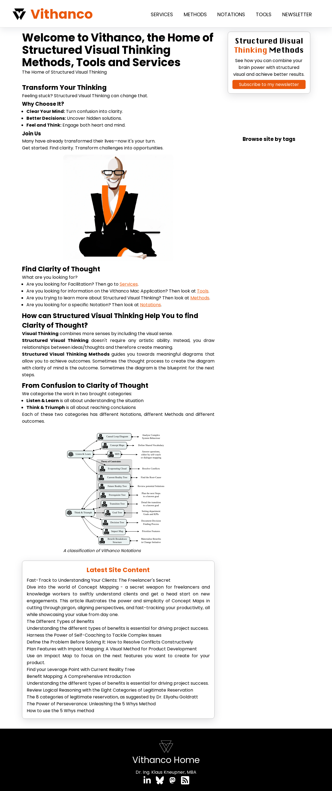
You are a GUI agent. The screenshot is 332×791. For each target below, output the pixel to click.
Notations (231, 14)
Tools (263, 14)
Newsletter (297, 14)
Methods (195, 14)
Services (162, 14)
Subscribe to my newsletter (269, 84)
